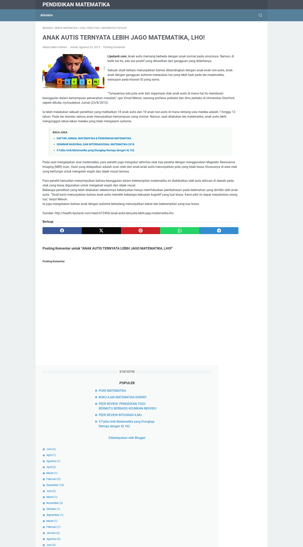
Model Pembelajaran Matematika (229, 520)
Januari (213, 195)
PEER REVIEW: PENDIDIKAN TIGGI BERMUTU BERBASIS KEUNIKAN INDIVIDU (229, 66)
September (214, 177)
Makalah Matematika (221, 475)
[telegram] (174, 265)
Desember (215, 147)
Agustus (213, 123)
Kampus (212, 468)
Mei (210, 213)
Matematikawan (217, 514)
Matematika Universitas (222, 507)
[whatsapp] (144, 265)
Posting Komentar (114, 58)
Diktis (210, 402)
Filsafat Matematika (220, 455)
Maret (212, 135)
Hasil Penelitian (217, 461)
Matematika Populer (220, 494)
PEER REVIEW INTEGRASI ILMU (227, 77)
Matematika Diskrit (219, 488)
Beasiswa (213, 435)
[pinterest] (115, 265)
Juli (210, 267)
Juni (211, 111)
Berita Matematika (219, 442)
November (214, 165)
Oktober (213, 171)
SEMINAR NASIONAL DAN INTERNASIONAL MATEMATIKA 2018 (95, 169)
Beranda (49, 15)
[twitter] (86, 265)
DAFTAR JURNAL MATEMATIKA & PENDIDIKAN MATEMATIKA (94, 163)
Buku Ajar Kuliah (217, 448)
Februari (213, 141)
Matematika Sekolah (220, 501)
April (211, 117)
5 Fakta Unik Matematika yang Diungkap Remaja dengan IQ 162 (95, 175)
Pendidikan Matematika (76, 4)
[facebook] (57, 265)
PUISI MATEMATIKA (220, 48)
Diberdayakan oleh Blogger (231, 100)
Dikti (209, 416)
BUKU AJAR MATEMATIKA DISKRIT (230, 55)
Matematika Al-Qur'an (221, 481)
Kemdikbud (214, 409)
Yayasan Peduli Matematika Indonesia (232, 396)
